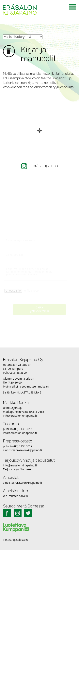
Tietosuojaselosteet (15, 540)
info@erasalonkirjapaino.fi (20, 415)
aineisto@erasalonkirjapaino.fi (22, 450)
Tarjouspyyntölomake (17, 469)
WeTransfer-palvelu (15, 496)
